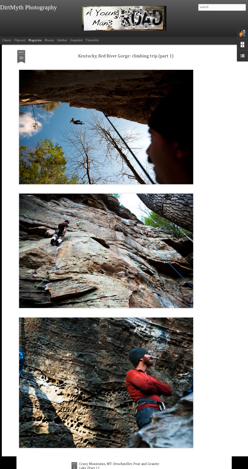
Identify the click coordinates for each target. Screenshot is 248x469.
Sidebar (62, 40)
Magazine (35, 40)
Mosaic (49, 40)
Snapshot (76, 40)
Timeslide (92, 40)
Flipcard (20, 40)
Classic (6, 40)
